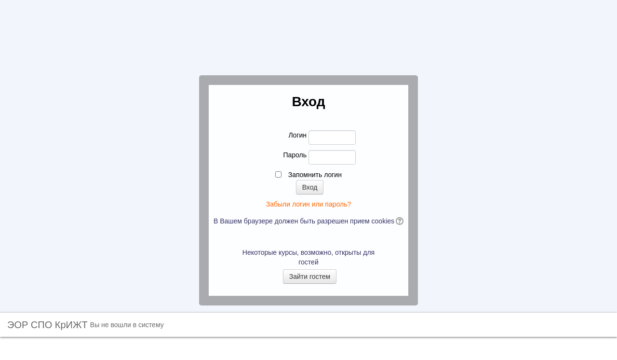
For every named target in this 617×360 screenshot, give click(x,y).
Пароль (295, 155)
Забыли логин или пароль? (308, 204)
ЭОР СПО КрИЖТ (47, 324)
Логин (297, 135)
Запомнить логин (315, 175)
